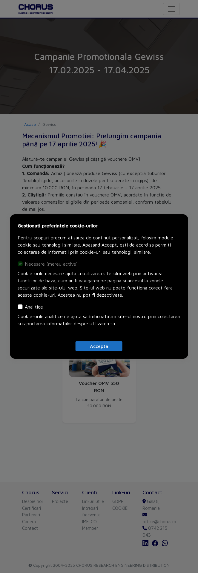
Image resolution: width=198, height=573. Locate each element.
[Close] (99, 346)
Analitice (34, 306)
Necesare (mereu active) (51, 264)
